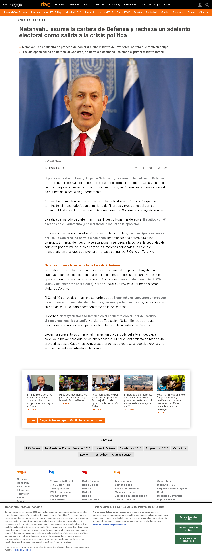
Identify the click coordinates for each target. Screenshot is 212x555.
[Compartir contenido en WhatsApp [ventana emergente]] (158, 167)
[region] (106, 528)
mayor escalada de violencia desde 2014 (88, 339)
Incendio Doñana (105, 448)
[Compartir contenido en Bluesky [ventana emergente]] (150, 167)
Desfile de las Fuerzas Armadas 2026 (67, 448)
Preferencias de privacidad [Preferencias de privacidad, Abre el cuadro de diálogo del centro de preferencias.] (188, 539)
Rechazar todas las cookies (188, 529)
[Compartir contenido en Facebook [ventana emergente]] (136, 167)
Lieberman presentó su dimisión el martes (74, 334)
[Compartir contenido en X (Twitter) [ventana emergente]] (143, 167)
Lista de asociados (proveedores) (110, 524)
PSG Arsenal (33, 448)
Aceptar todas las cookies (188, 518)
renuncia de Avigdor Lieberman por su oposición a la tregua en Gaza (102, 183)
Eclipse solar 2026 (157, 448)
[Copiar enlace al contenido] (165, 167)
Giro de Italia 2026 (130, 448)
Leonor (84, 454)
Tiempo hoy (100, 454)
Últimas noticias (122, 454)
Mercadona (179, 448)
